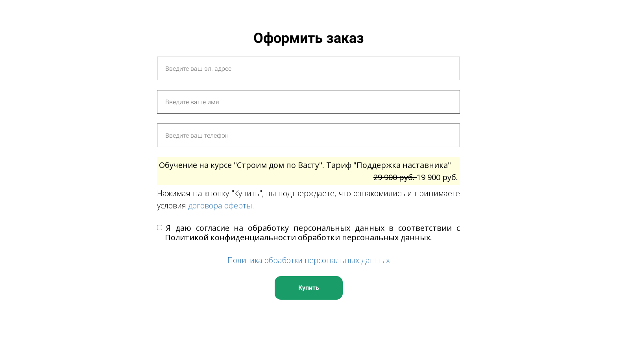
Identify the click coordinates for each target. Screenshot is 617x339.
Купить (308, 287)
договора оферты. (221, 205)
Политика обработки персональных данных (308, 260)
